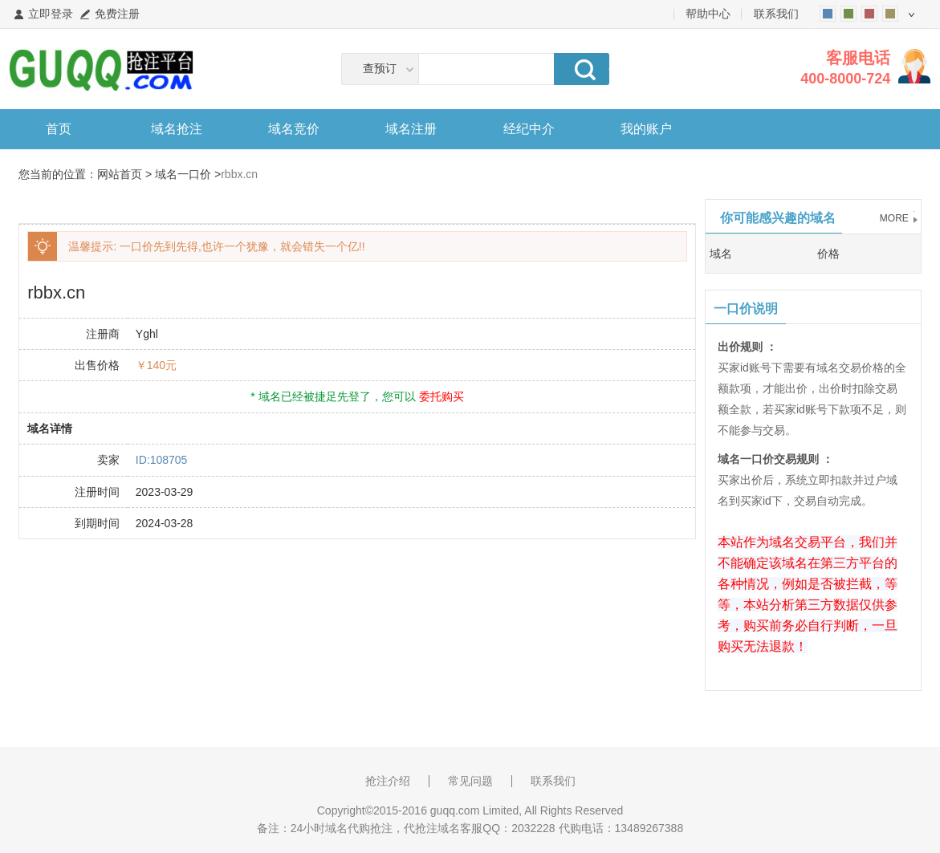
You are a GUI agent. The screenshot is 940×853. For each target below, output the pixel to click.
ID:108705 (162, 459)
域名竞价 (293, 129)
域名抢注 (176, 129)
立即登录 (50, 13)
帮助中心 (708, 13)
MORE (894, 218)
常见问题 (470, 780)
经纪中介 (529, 129)
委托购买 (441, 396)
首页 (58, 129)
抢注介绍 (387, 780)
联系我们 (776, 13)
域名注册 (411, 129)
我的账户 (646, 129)
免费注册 (117, 13)
